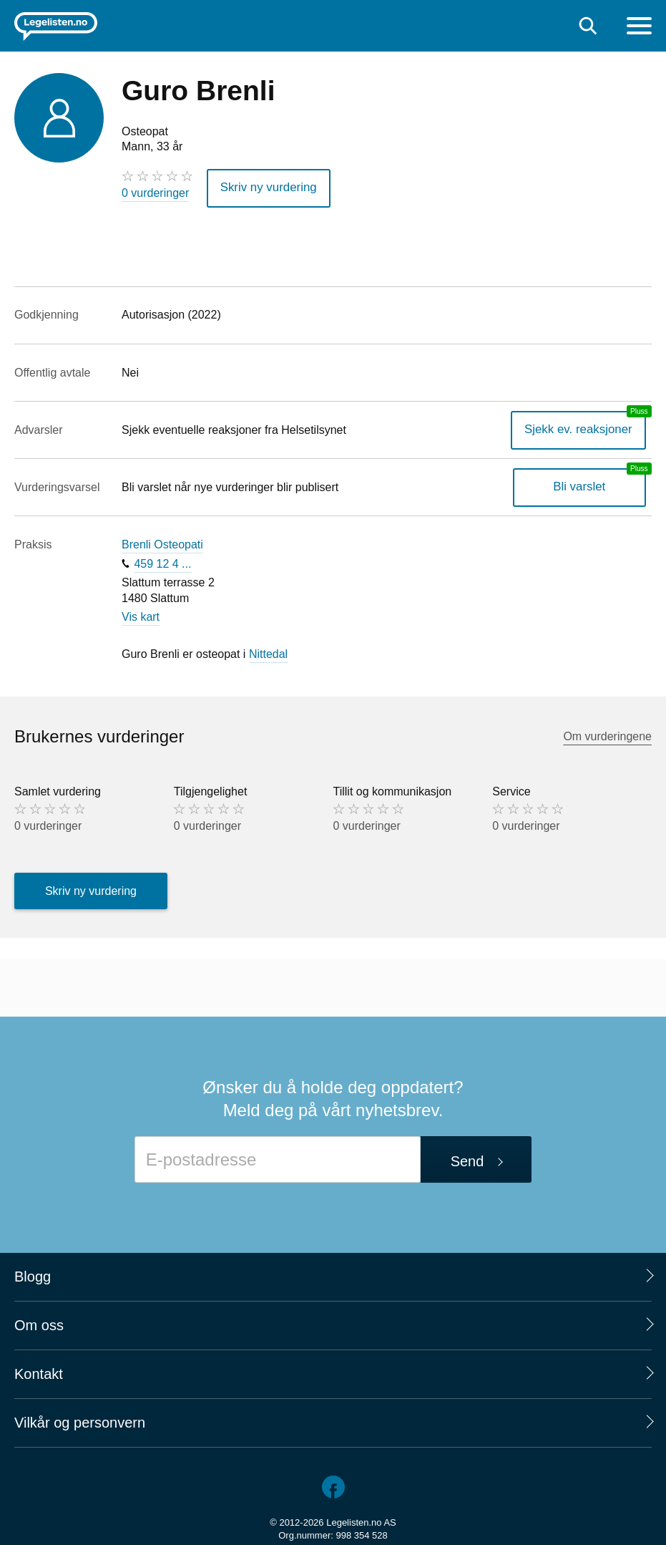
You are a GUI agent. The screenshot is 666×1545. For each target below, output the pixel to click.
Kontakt (38, 1372)
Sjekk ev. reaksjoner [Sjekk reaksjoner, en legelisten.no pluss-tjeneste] (582, 428)
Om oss (39, 1324)
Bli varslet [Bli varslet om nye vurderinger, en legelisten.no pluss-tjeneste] (582, 485)
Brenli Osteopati (162, 543)
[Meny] (639, 27)
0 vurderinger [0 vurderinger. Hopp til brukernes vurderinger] (155, 193)
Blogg (32, 1275)
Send (467, 1160)
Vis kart (141, 615)
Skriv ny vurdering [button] (265, 187)
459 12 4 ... (162, 562)
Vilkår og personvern (79, 1421)
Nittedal (268, 652)
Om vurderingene (607, 735)
